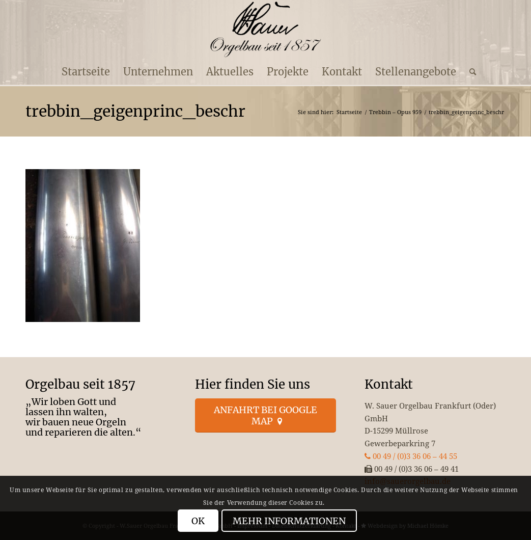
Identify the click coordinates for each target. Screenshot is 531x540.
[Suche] (469, 72)
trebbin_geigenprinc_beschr (135, 111)
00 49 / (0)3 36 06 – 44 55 (411, 456)
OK (198, 521)
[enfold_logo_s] (265, 29)
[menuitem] (86, 72)
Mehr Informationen (289, 521)
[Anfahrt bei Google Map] (265, 415)
